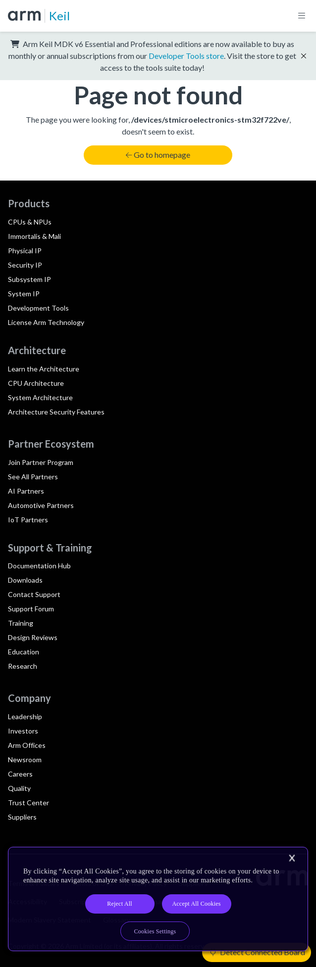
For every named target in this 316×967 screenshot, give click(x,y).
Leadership (25, 716)
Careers (20, 774)
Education (23, 651)
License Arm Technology (46, 322)
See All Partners (33, 476)
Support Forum (31, 608)
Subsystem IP (29, 279)
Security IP (25, 265)
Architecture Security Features (56, 412)
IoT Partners (28, 519)
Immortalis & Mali (34, 236)
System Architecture (40, 397)
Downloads (25, 580)
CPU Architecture (36, 383)
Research (22, 666)
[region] (158, 899)
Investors (23, 731)
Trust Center (28, 802)
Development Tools (38, 308)
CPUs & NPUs (30, 222)
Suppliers (22, 817)
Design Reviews (32, 637)
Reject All (119, 903)
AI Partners (26, 491)
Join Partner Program (40, 462)
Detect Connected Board (257, 952)
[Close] (292, 858)
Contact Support (34, 594)
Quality (19, 788)
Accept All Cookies (196, 903)
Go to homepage (158, 154)
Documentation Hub (39, 565)
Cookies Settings (155, 931)
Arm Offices (27, 745)
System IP (24, 293)
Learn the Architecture (43, 369)
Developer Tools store (186, 55)
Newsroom (25, 759)
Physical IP (25, 250)
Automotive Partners (41, 505)
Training (20, 623)
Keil (59, 15)
